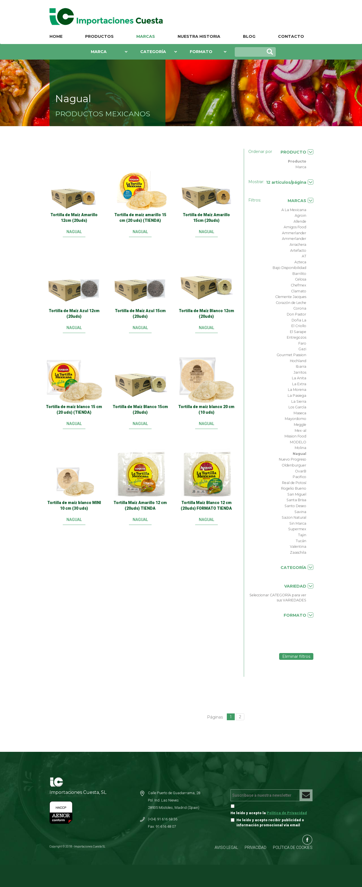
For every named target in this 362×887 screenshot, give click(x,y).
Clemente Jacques (290, 297)
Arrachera (298, 244)
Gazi (302, 349)
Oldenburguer (294, 465)
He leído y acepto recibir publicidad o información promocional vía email (270, 822)
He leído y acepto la (268, 813)
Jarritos (300, 372)
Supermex (297, 529)
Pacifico (299, 477)
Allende (300, 221)
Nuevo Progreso (292, 459)
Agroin (300, 215)
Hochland (298, 361)
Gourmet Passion (291, 355)
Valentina (298, 546)
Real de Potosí (294, 483)
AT (304, 256)
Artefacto (298, 250)
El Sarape (298, 332)
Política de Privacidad (287, 813)
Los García (297, 407)
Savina (300, 512)
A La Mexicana (293, 210)
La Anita (299, 378)
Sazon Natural (294, 517)
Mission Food (295, 436)
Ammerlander (294, 233)
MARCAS (145, 36)
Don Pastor (296, 314)
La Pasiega (297, 395)
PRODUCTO (297, 152)
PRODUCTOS (99, 36)
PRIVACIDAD (255, 847)
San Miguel (296, 494)
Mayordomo (295, 419)
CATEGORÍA (297, 567)
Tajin (302, 535)
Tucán (301, 541)
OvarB (300, 471)
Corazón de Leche (291, 303)
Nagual (299, 454)
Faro (302, 343)
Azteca (300, 262)
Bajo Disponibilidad (289, 268)
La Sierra (298, 401)
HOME (56, 36)
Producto (297, 161)
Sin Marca (297, 523)
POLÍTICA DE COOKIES (293, 847)
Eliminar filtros (296, 656)
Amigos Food (295, 227)
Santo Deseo (295, 506)
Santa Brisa (296, 500)
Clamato (298, 291)
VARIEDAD (298, 586)
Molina (300, 448)
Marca (301, 167)
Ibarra (301, 366)
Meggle (300, 424)
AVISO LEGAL (226, 847)
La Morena (297, 389)
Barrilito (299, 273)
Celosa (300, 279)
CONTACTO (291, 36)
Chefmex (298, 285)
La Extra (299, 384)
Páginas (215, 717)
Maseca (300, 413)
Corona (299, 308)
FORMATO (298, 615)
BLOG (249, 36)
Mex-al (300, 430)
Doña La (299, 320)
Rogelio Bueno (293, 488)
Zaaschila (298, 552)
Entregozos (296, 337)
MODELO (298, 442)
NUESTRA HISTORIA (199, 36)
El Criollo (298, 326)
